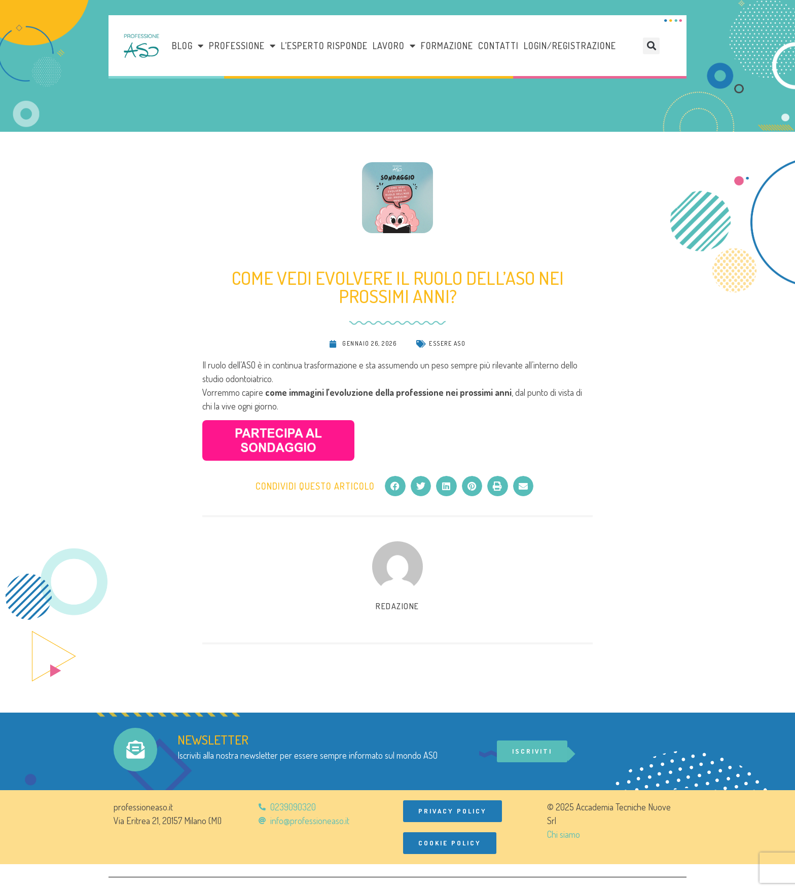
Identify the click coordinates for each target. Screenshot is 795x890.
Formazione (447, 45)
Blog (188, 45)
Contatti (498, 45)
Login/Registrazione (570, 45)
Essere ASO (447, 343)
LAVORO (394, 45)
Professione (242, 45)
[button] (651, 46)
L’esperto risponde (324, 45)
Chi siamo (563, 834)
